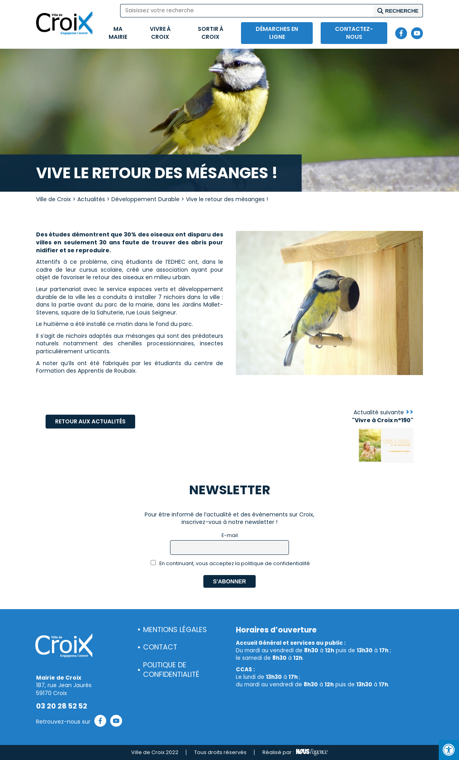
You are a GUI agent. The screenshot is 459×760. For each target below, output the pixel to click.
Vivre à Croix (160, 33)
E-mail (230, 535)
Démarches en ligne (277, 33)
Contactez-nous (354, 33)
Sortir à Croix (211, 33)
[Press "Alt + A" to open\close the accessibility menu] (449, 750)
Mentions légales (175, 629)
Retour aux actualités (90, 421)
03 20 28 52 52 (61, 706)
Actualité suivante (382, 416)
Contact (160, 647)
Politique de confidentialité (171, 670)
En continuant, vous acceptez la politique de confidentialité (230, 563)
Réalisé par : (295, 752)
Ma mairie (118, 33)
